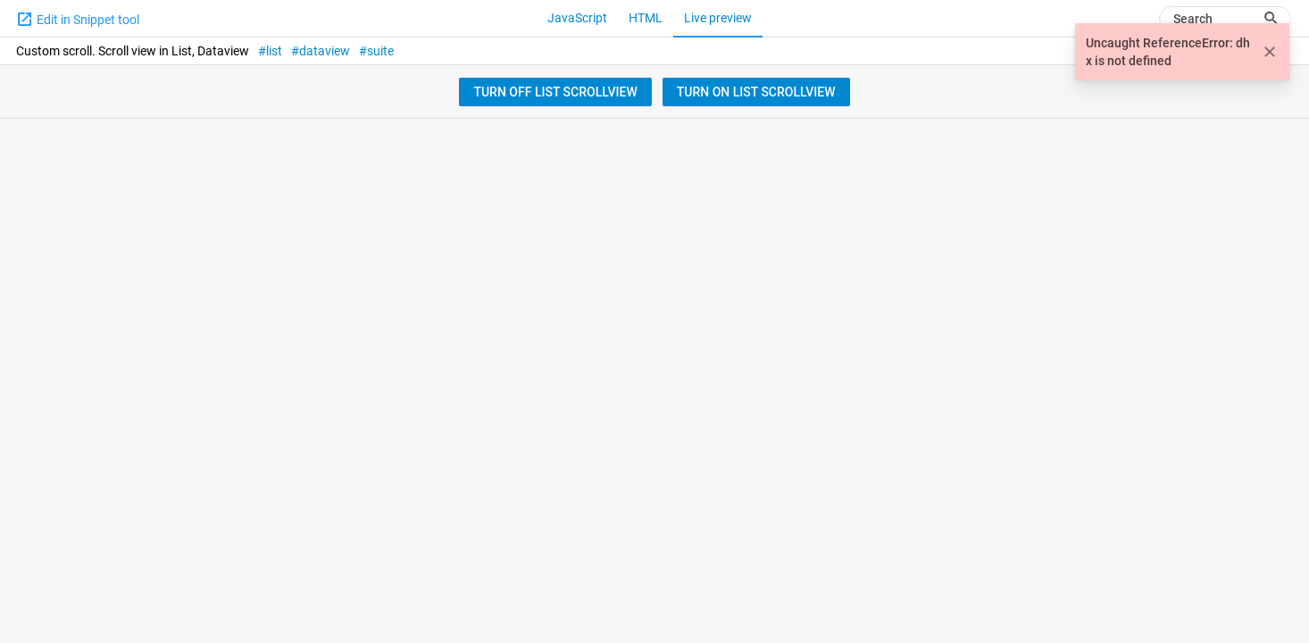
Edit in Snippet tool (77, 19)
